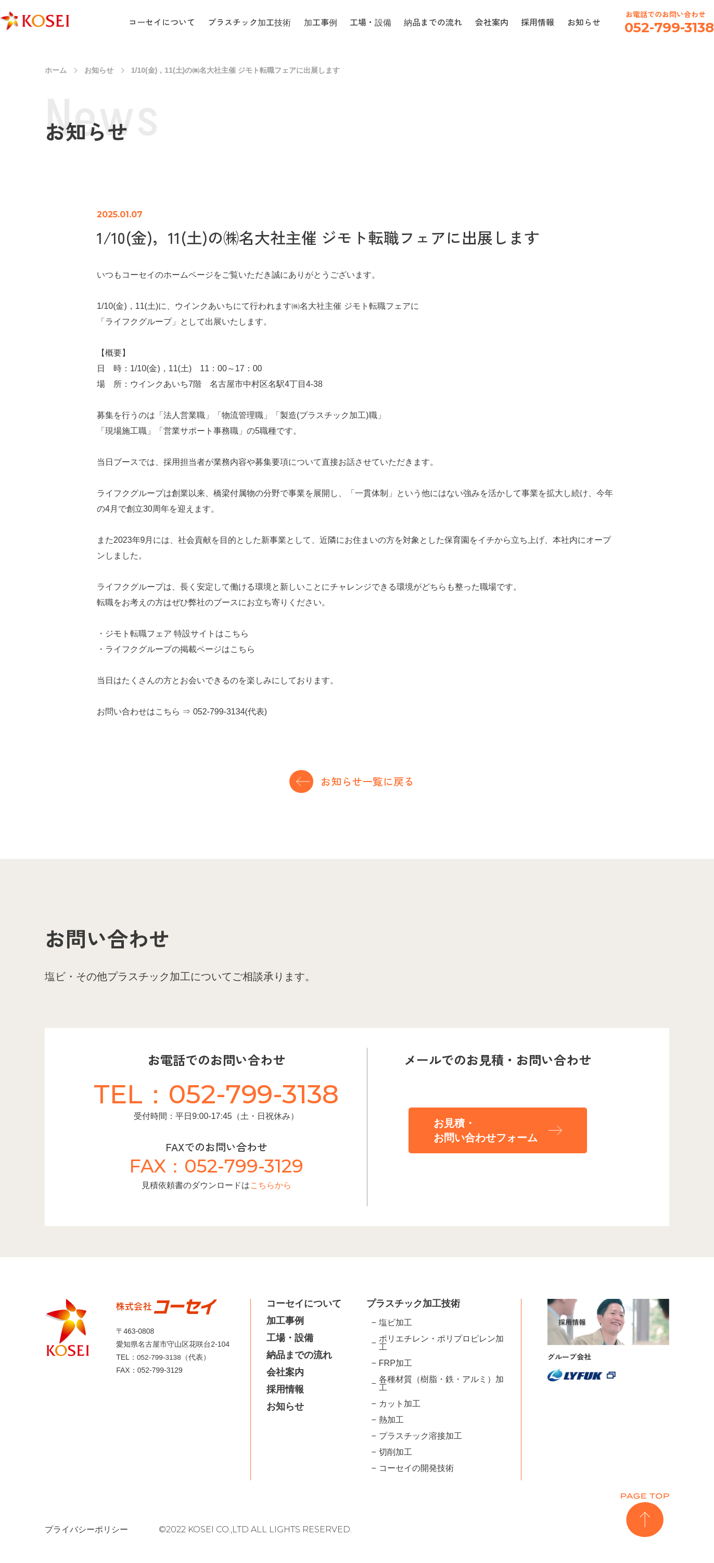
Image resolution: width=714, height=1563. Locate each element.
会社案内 (491, 22)
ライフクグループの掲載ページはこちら (180, 649)
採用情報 (537, 22)
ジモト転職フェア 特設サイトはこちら (177, 633)
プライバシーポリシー (86, 1529)
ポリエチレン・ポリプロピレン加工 (441, 1343)
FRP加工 (395, 1363)
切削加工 (395, 1452)
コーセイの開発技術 (416, 1468)
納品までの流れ (433, 22)
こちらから (270, 1185)
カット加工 (399, 1404)
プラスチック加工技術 (249, 22)
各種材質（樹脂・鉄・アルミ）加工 (441, 1383)
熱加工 (391, 1420)
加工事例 (320, 22)
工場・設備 (370, 22)
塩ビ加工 (395, 1323)
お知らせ (584, 22)
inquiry (695, 138)
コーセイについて (162, 22)
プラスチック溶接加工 (420, 1436)
